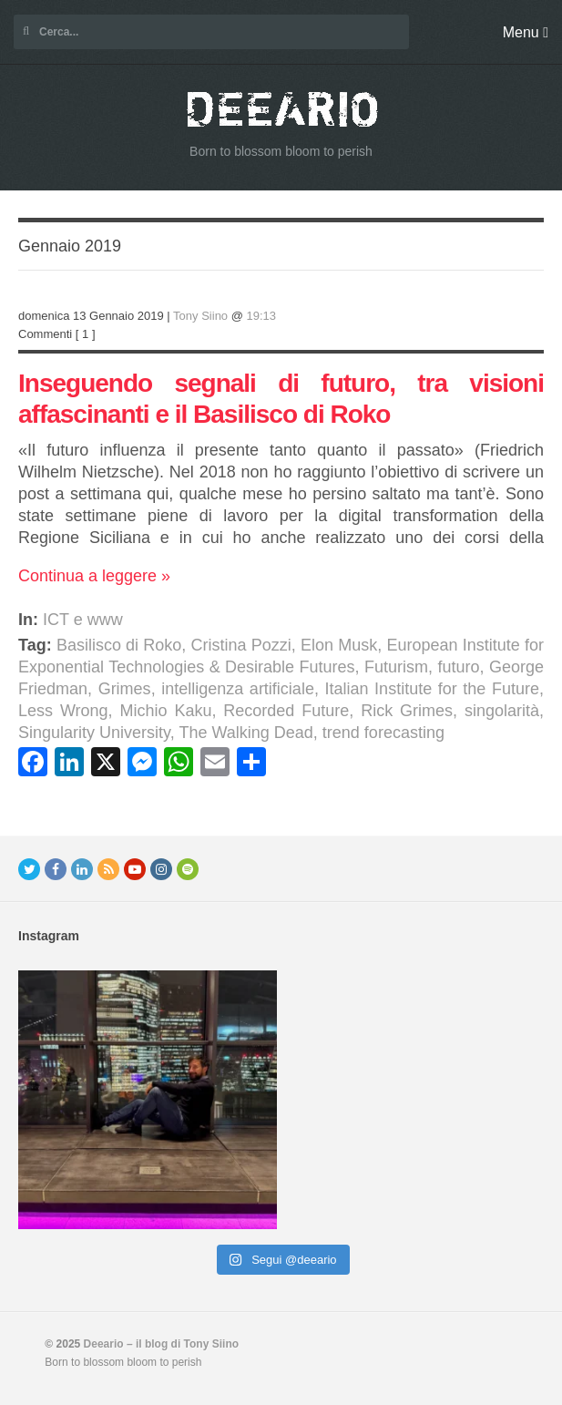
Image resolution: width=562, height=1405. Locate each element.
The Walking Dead (245, 732)
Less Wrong (63, 711)
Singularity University (94, 732)
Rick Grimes (407, 711)
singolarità (502, 711)
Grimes (124, 689)
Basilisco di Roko (118, 645)
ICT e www (83, 619)
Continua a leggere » (94, 576)
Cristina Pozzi (241, 645)
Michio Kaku (165, 711)
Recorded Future (286, 711)
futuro (458, 667)
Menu (525, 32)
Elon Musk (339, 645)
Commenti (45, 334)
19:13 (262, 316)
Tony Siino (200, 316)
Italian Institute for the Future (432, 689)
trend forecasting (383, 732)
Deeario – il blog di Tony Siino (161, 1344)
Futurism (396, 667)
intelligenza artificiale (237, 689)
